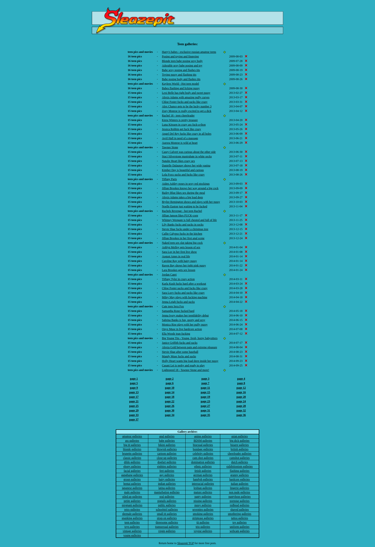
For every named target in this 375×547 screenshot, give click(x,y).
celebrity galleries (203, 453)
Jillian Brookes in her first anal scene (183, 238)
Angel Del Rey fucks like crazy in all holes (186, 133)
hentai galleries (132, 483)
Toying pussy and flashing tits (179, 74)
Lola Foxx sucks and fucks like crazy (183, 174)
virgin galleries (167, 531)
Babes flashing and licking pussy (181, 88)
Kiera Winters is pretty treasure (180, 120)
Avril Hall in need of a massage (180, 138)
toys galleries (132, 526)
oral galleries (166, 496)
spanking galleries (132, 518)
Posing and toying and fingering (180, 56)
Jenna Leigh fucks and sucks (178, 302)
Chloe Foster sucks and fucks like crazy (185, 288)
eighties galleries (166, 466)
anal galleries (167, 436)
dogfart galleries (166, 462)
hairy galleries (167, 479)
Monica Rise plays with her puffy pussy (185, 324)
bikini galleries (167, 445)
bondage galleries (203, 449)
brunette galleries (132, 453)
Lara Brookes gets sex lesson (178, 270)
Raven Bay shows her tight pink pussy (184, 265)
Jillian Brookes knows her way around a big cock (190, 188)
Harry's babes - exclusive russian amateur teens (189, 52)
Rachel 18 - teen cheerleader (178, 115)
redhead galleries (239, 505)
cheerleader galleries (239, 453)
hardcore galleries (239, 479)
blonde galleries (132, 449)
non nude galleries (239, 492)
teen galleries (132, 522)
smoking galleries (203, 513)
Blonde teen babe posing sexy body (182, 61)
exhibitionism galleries (239, 466)
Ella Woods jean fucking (176, 333)
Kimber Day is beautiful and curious (183, 170)
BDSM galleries (203, 440)
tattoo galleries (239, 518)
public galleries (167, 505)
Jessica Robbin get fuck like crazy (181, 129)
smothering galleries (239, 513)
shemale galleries (132, 513)
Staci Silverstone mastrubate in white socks (187, 156)
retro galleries (132, 509)
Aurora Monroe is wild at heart (180, 142)
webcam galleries (240, 531)
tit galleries (203, 522)
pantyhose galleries (240, 496)
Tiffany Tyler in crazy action (178, 279)
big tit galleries (132, 445)
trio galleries (203, 526)
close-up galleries (167, 457)
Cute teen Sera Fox (173, 306)
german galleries (203, 475)
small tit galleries (167, 513)
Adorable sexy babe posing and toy (182, 65)
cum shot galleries (203, 457)
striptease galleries (203, 518)
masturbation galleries (166, 492)
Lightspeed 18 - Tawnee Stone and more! (185, 370)
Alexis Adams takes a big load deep (182, 197)
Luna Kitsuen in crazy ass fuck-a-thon (184, 124)
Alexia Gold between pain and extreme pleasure (189, 347)
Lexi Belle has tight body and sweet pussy (186, 92)
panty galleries (202, 496)
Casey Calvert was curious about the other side (189, 152)
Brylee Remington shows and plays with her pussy (191, 202)
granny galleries (239, 475)
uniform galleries (239, 526)
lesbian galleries (203, 488)
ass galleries (132, 440)
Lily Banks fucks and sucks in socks (183, 224)
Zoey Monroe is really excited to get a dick (186, 111)
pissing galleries (203, 501)
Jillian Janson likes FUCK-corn (180, 215)
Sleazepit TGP (185, 543)
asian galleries (240, 436)
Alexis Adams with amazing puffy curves (186, 97)
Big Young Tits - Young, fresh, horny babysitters (189, 338)
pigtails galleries (166, 501)
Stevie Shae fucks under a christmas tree (185, 229)
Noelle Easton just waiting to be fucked (184, 206)
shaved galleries (239, 509)
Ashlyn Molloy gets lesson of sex (181, 247)
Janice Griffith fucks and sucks (179, 342)
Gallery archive (186, 431)
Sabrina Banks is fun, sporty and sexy (183, 320)
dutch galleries (239, 462)
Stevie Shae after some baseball (180, 352)
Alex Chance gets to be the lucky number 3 (186, 106)
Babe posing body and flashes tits (181, 79)
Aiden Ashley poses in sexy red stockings (186, 183)
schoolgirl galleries (167, 509)
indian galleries (167, 483)
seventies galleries (203, 509)
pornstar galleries (239, 501)
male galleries (132, 492)
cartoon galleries (166, 453)
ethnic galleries (203, 466)
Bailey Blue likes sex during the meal (183, 192)
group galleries (132, 479)
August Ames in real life (176, 256)
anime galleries (203, 436)
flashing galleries (239, 470)
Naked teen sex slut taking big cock (182, 242)
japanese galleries (132, 488)
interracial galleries (203, 483)
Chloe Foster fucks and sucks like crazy (185, 102)
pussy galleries (202, 505)
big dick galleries (239, 440)
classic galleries (132, 457)
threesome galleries (167, 522)
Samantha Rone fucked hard (178, 311)
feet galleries (167, 470)
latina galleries (166, 488)
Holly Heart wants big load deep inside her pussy (190, 361)
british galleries (239, 449)
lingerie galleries (239, 488)
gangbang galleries (132, 475)
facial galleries (132, 470)
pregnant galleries (132, 505)
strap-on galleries (167, 518)
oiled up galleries (132, 496)
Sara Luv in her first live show (179, 252)
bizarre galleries (239, 445)
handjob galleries (203, 479)
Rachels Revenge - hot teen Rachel (182, 211)
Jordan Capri (169, 274)
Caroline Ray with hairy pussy (179, 261)
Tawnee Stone (170, 147)
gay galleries (167, 475)
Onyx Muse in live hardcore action (182, 329)
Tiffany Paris (169, 179)
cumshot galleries (240, 457)
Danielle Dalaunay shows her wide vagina (186, 165)
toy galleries (239, 522)
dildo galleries (132, 462)
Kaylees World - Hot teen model (180, 83)
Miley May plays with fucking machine (184, 297)
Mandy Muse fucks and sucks (179, 356)
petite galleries (132, 501)
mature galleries (203, 492)
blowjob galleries (167, 449)
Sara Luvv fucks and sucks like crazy (183, 292)
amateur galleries (132, 436)
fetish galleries (202, 470)
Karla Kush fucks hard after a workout (184, 283)
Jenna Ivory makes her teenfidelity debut (185, 315)
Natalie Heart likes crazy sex (178, 161)
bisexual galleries (203, 445)
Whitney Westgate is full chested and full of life (189, 220)
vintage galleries (132, 531)
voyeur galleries (203, 531)
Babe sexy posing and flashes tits (181, 70)
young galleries (132, 535)
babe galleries (167, 440)
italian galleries (239, 483)
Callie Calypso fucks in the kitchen (182, 233)
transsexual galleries (167, 526)
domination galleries (203, 462)
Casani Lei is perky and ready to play (183, 365)
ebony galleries (132, 466)
